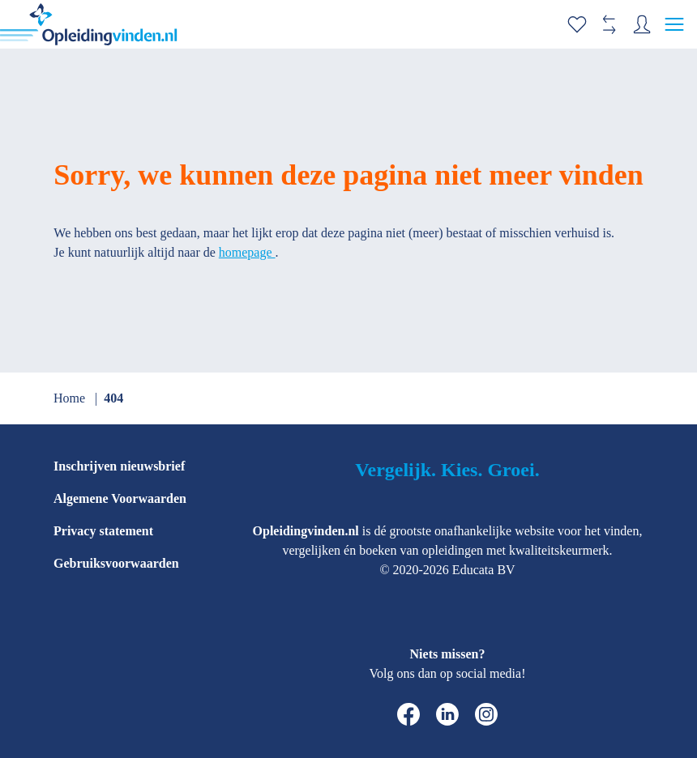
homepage (247, 252)
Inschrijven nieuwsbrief (119, 466)
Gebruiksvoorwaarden (116, 563)
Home (70, 398)
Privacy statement (103, 531)
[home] (88, 24)
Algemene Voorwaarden (119, 498)
